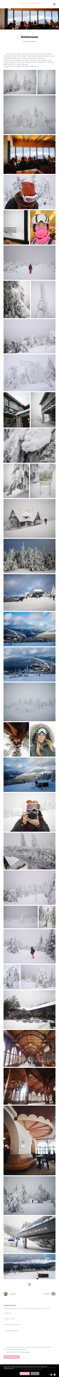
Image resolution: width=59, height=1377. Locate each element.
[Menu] (54, 4)
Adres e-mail (10, 1319)
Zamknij (34, 1373)
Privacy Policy (25, 1352)
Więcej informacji (49, 1369)
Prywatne (32, 41)
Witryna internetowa (12, 1324)
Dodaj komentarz (11, 1331)
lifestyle (26, 41)
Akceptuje (25, 1373)
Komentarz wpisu (11, 1357)
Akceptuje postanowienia (18, 1352)
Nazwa (8, 1313)
